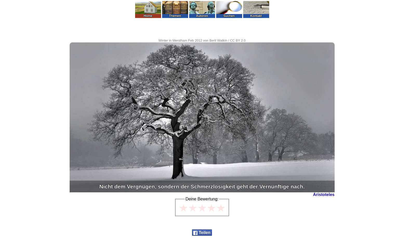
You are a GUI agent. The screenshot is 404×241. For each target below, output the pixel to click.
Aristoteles (324, 194)
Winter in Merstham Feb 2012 (180, 40)
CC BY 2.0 (238, 40)
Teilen (204, 232)
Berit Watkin (218, 40)
